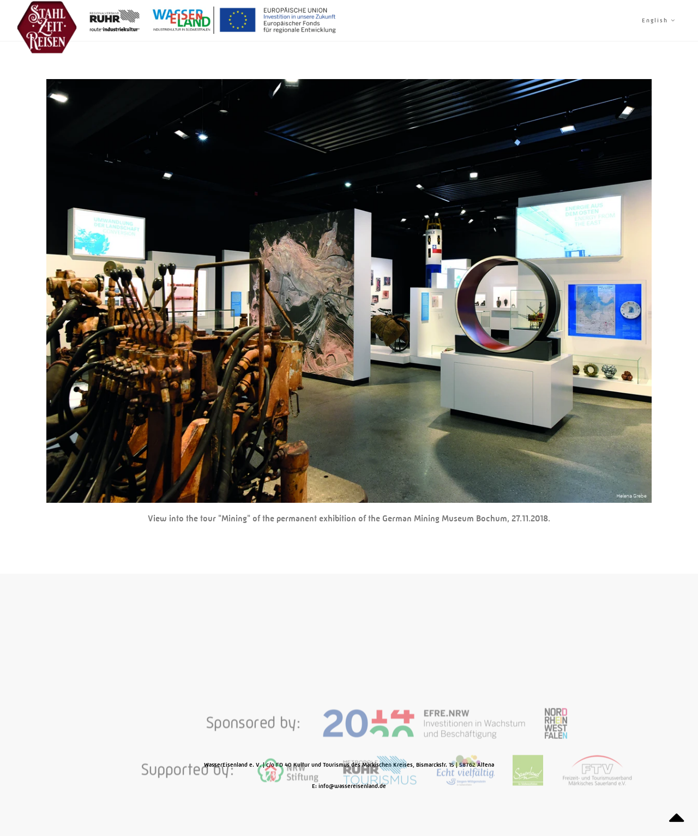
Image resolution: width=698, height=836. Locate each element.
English (659, 20)
